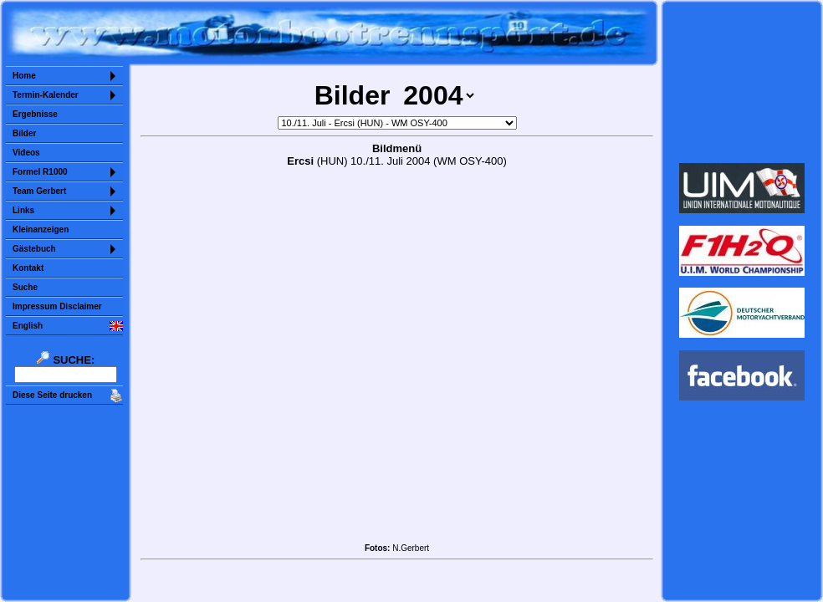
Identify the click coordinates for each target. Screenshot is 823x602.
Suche (25, 287)
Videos (26, 152)
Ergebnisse (35, 114)
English (28, 325)
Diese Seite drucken (52, 395)
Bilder (24, 133)
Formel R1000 (40, 171)
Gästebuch (34, 248)
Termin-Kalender (46, 94)
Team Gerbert (39, 191)
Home (24, 75)
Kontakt (28, 268)
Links (23, 210)
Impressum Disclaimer (57, 306)
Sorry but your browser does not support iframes (742, 82)
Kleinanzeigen (41, 229)
